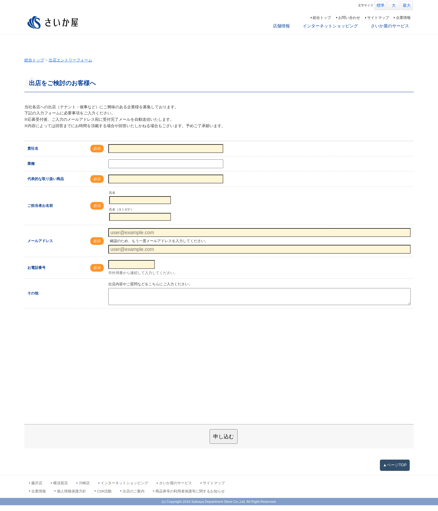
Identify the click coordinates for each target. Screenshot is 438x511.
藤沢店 (36, 489)
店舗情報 (281, 25)
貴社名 (32, 154)
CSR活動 (104, 497)
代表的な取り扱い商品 (45, 184)
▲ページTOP (395, 470)
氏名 (112, 198)
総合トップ (322, 17)
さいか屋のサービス (390, 25)
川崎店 (84, 489)
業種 (31, 169)
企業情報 (403, 17)
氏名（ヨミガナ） (121, 215)
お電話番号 (36, 273)
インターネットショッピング (330, 25)
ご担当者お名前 (40, 211)
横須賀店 (60, 489)
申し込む (223, 443)
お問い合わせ (349, 17)
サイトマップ (378, 17)
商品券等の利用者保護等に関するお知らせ (190, 497)
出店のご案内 (133, 497)
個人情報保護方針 (71, 497)
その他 (32, 299)
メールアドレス (40, 247)
